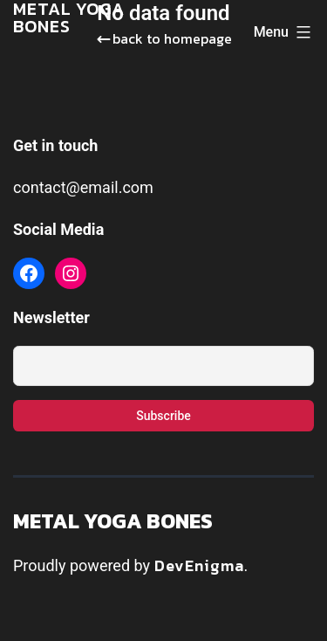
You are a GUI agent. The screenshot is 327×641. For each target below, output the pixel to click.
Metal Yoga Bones (113, 521)
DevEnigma (199, 565)
